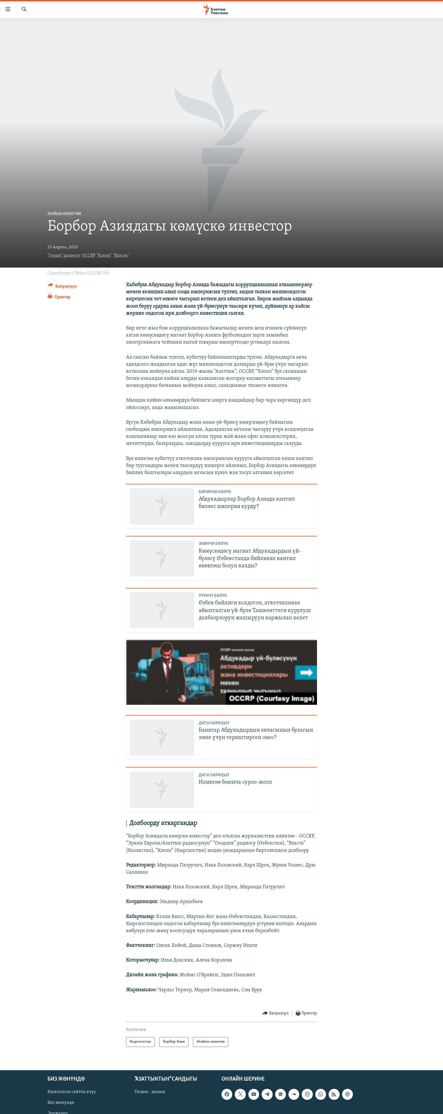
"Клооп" (104, 255)
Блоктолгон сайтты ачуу (71, 1092)
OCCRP (88, 255)
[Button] (62, 287)
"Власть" (121, 255)
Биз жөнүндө (60, 1102)
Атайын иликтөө (64, 214)
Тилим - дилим (149, 1092)
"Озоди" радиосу (63, 255)
